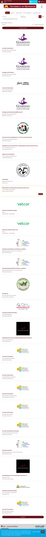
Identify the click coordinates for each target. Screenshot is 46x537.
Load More (23, 517)
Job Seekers (33, 1)
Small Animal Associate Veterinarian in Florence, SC (14, 475)
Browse (12, 12)
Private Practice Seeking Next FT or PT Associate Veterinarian (17, 137)
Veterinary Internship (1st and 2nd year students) (14, 249)
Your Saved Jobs (36, 12)
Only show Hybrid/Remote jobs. (10, 19)
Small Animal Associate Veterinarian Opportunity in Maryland (17, 337)
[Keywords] (11, 16)
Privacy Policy (5, 528)
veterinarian (5, 179)
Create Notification (39, 24)
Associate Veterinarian (7, 48)
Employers (42, 1)
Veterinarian (5, 293)
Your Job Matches (27, 12)
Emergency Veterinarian (8, 72)
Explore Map (19, 12)
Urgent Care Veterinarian (8, 154)
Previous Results (23, 28)
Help (3, 526)
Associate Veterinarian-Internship (10, 431)
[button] (42, 16)
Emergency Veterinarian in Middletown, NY (12, 112)
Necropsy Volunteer (7, 450)
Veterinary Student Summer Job (10, 229)
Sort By (3, 24)
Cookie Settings (36, 531)
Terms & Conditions (12, 526)
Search (7, 12)
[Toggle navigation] (42, 7)
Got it (42, 531)
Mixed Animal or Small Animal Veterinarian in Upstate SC (15, 187)
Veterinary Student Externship (9, 210)
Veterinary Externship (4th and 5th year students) (14, 268)
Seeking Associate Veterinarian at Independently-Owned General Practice (20, 145)
